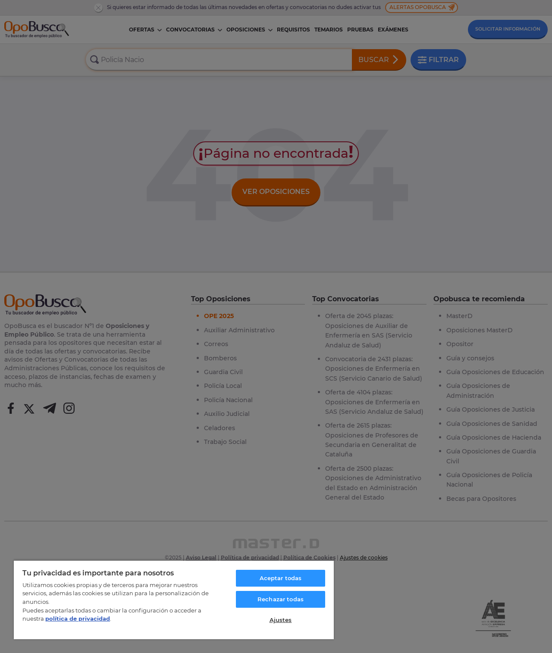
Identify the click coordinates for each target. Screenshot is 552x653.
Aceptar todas (281, 578)
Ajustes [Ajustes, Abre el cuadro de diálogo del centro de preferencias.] (281, 619)
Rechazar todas (280, 599)
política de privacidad (77, 618)
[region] (174, 599)
